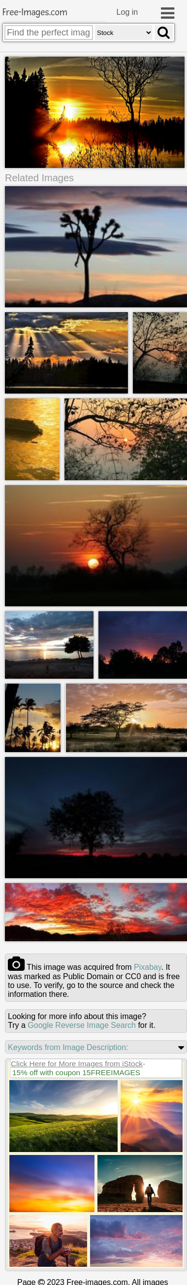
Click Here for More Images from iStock (77, 1063)
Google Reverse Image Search (82, 1025)
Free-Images (34, 12)
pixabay (147, 966)
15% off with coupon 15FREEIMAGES (76, 1072)
